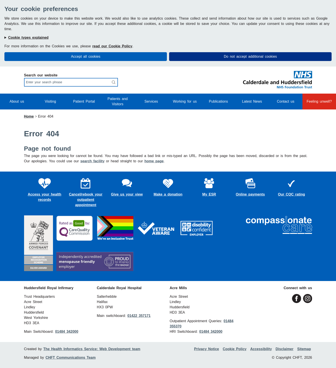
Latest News (252, 101)
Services (151, 101)
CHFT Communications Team (70, 357)
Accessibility (261, 349)
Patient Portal (84, 101)
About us (16, 101)
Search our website (41, 75)
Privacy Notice (206, 349)
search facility (92, 161)
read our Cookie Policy (112, 46)
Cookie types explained (28, 37)
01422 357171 (139, 316)
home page (154, 161)
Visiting (50, 101)
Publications (218, 101)
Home (29, 116)
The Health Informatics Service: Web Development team (91, 349)
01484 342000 (66, 331)
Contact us (285, 101)
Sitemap (304, 349)
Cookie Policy (234, 349)
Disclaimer (284, 349)
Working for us (185, 101)
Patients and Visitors (118, 101)
